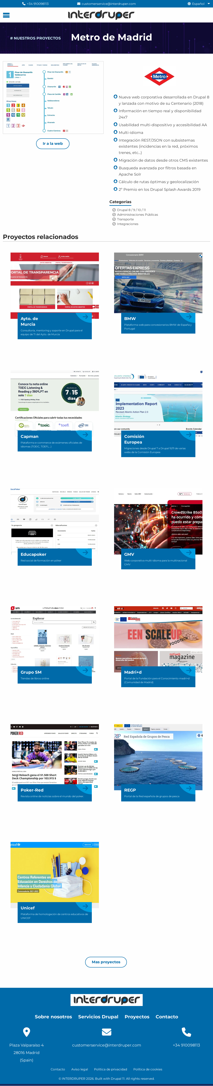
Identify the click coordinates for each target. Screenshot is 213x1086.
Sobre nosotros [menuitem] (53, 1017)
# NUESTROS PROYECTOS (35, 38)
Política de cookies (147, 1069)
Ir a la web (53, 143)
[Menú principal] (6, 15)
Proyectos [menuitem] (137, 1017)
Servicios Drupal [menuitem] (98, 1017)
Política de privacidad (110, 1069)
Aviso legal (79, 1069)
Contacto (58, 1069)
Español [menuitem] (198, 4)
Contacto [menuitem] (167, 1017)
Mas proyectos (106, 962)
